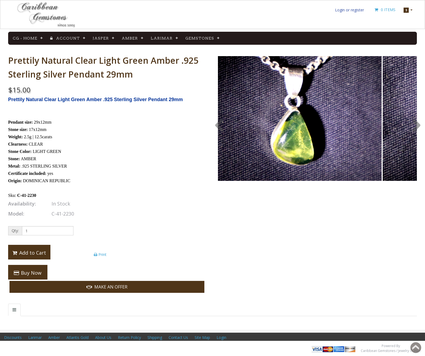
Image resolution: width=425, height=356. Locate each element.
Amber (130, 38)
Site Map (202, 337)
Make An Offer (106, 287)
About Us (103, 337)
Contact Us (178, 337)
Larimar (162, 38)
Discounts (13, 337)
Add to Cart (29, 252)
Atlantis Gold (77, 337)
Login (221, 337)
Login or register (349, 9)
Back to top (416, 347)
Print (100, 254)
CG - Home (25, 38)
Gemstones (199, 38)
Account (65, 38)
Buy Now (27, 273)
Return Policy (129, 337)
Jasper (101, 38)
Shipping (154, 337)
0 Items (384, 9)
